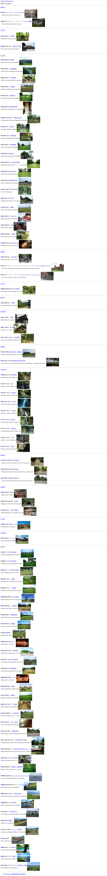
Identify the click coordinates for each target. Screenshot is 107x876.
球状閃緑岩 (13, 135)
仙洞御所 (17, 288)
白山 (16, 524)
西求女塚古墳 (15, 469)
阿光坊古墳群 (15, 570)
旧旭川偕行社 (13, 811)
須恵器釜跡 (15, 650)
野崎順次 (3, 7)
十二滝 (12, 437)
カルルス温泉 (14, 722)
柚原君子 (3, 297)
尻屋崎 (13, 686)
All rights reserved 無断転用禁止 (11, 874)
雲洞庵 (13, 302)
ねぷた (12, 641)
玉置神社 (14, 374)
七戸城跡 (12, 579)
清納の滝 (13, 392)
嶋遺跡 (12, 207)
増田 (12, 225)
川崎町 (7, 189)
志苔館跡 (12, 695)
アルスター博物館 (27, 21)
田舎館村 (8, 632)
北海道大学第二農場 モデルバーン (22, 749)
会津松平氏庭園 (17, 117)
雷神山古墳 (13, 171)
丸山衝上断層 (15, 460)
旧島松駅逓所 (14, 731)
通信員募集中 (22, 874)
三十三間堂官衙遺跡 (14, 162)
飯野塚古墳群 (13, 180)
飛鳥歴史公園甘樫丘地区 (19, 360)
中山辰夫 (3, 30)
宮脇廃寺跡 (12, 95)
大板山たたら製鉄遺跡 (14, 337)
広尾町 (7, 838)
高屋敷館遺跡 (13, 614)
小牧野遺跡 (14, 605)
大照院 (11, 317)
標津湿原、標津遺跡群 (16, 766)
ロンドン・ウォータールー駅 (16, 12)
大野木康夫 (3, 369)
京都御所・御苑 (17, 46)
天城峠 (16, 501)
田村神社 (12, 126)
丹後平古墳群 (12, 552)
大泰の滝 (13, 410)
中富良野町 (9, 820)
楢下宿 (12, 198)
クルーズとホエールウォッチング (20, 775)
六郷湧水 (13, 234)
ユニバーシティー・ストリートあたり (30, 274)
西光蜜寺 (12, 36)
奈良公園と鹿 (14, 257)
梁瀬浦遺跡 (13, 144)
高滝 (12, 383)
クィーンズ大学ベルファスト (43, 265)
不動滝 (12, 446)
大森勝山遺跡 (12, 668)
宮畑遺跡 (12, 86)
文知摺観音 (13, 77)
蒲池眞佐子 (3, 311)
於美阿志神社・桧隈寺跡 (15, 352)
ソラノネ (12, 538)
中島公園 (17, 740)
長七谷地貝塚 (12, 561)
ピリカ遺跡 (14, 704)
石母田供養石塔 (13, 106)
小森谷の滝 (13, 428)
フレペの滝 (20, 784)
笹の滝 (14, 401)
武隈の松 (11, 153)
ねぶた (14, 677)
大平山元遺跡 (14, 659)
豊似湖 (14, 847)
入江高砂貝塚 (15, 713)
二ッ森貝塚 (13, 588)
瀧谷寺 (12, 492)
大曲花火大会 (15, 243)
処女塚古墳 (16, 478)
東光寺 (11, 327)
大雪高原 (14, 802)
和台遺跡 (11, 59)
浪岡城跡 (13, 623)
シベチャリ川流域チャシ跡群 (19, 865)
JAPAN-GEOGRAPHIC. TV (7, 1)
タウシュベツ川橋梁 (16, 829)
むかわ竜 (13, 757)
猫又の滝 (13, 419)
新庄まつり (14, 216)
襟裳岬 (14, 856)
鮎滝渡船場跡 (13, 68)
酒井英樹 (3, 487)
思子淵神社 (15, 510)
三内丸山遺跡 (15, 596)
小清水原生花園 (17, 793)
